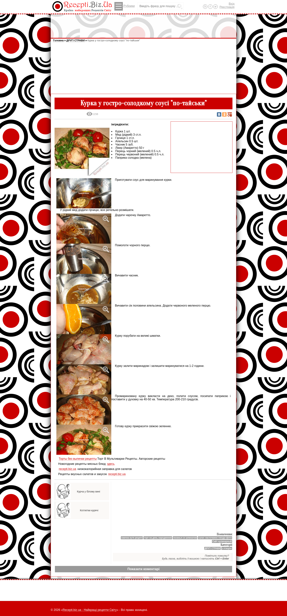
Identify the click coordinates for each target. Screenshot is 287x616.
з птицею (227, 548)
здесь (111, 463)
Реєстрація (226, 7)
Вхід (231, 3)
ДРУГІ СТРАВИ (75, 40)
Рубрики (124, 6)
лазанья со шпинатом (185, 537)
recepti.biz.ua (67, 468)
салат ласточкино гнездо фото (215, 537)
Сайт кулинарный (222, 541)
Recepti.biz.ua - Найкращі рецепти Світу (90, 609)
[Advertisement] (143, 24)
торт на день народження (158, 537)
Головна (58, 40)
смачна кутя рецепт (131, 537)
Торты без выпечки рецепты (78, 458)
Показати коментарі (143, 569)
